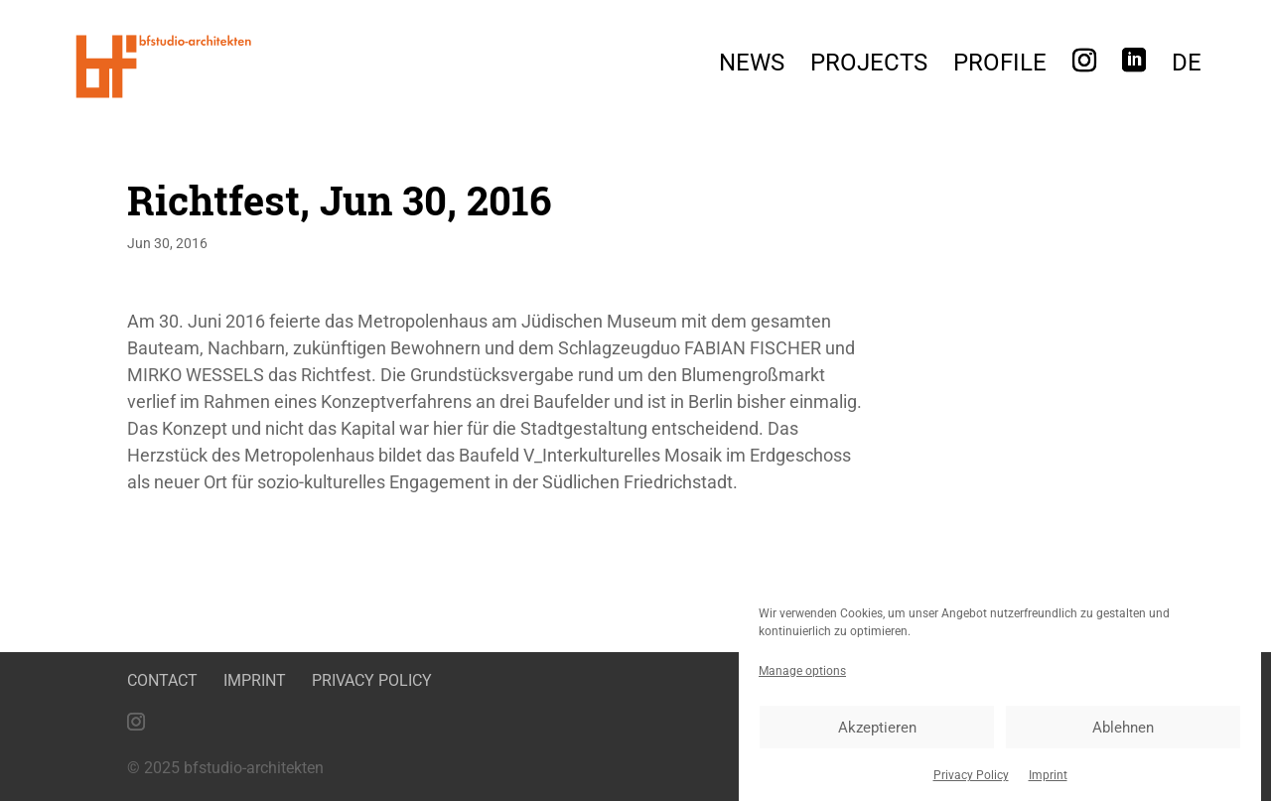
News (751, 66)
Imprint (1048, 782)
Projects (868, 66)
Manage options (802, 678)
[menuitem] (1186, 68)
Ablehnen (1123, 733)
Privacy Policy (971, 782)
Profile (1000, 66)
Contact (162, 680)
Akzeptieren (877, 733)
